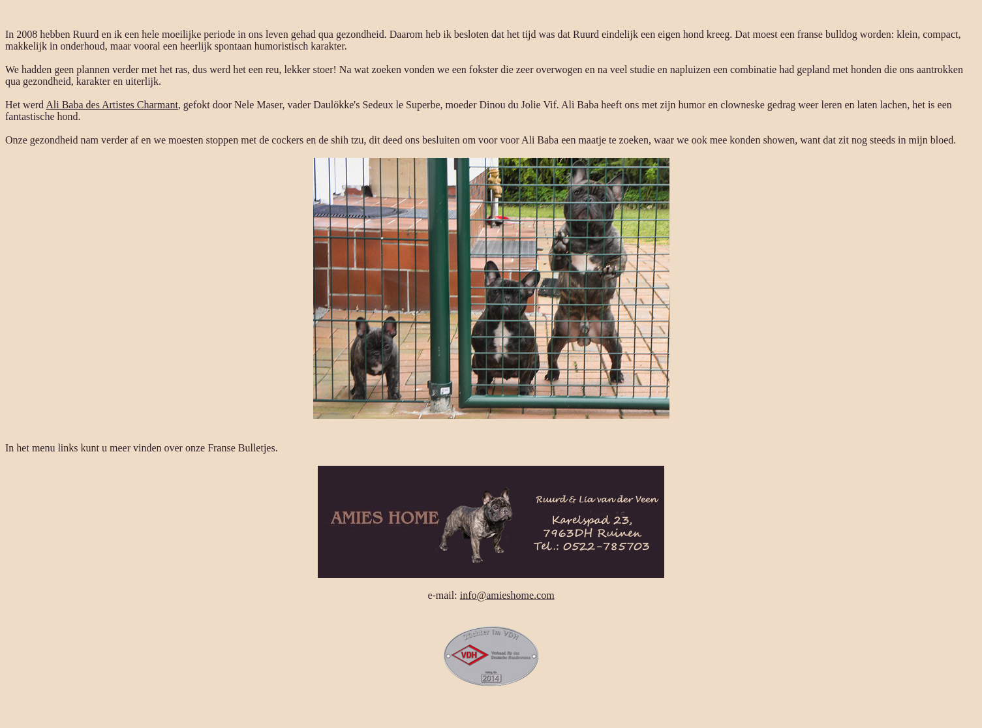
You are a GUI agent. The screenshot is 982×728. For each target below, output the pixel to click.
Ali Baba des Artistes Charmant (112, 104)
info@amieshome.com (507, 595)
